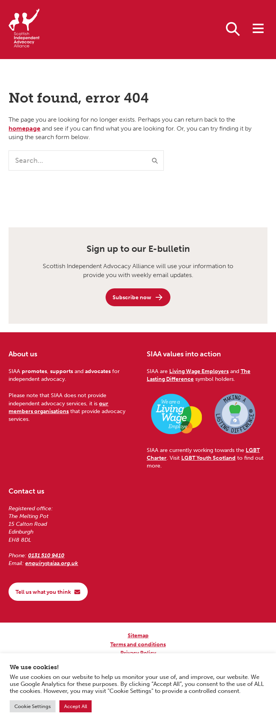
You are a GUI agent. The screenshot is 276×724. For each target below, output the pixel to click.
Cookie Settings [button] (32, 706)
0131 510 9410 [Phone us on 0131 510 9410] (46, 555)
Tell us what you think (48, 591)
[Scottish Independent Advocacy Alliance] (24, 29)
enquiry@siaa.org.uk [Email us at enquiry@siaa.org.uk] (51, 563)
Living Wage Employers (199, 371)
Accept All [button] (75, 706)
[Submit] (154, 160)
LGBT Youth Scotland (208, 457)
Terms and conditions (138, 644)
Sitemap (138, 635)
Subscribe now (138, 297)
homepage (24, 128)
